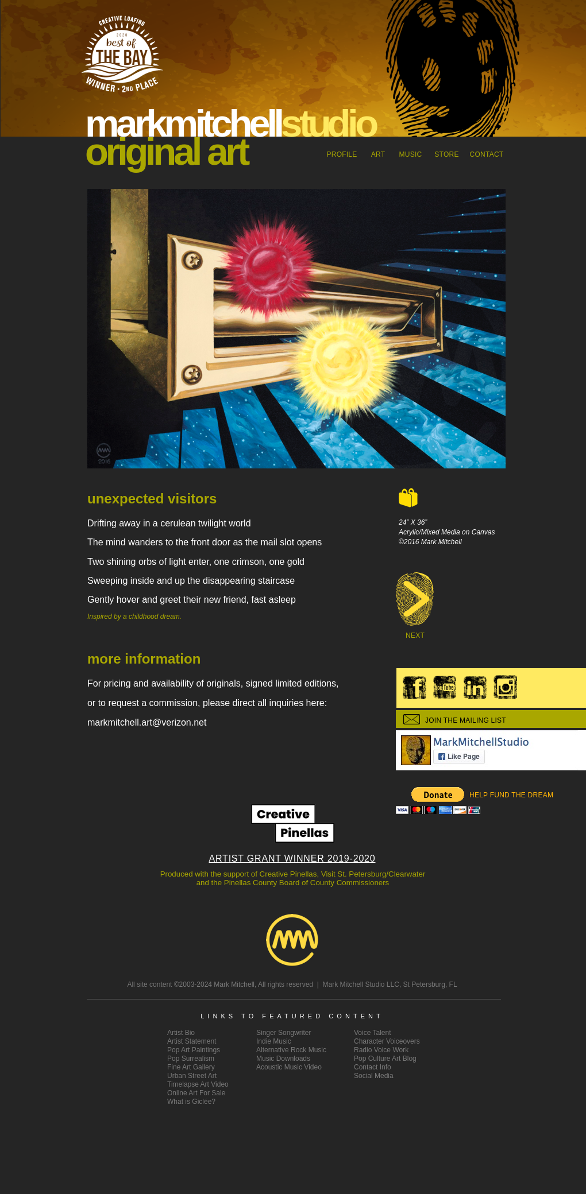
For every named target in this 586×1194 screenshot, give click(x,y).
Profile (341, 154)
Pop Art (193, 1050)
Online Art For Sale (196, 1093)
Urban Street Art (192, 1076)
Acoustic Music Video (289, 1067)
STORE (446, 154)
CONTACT (487, 154)
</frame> (438, 801)
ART (378, 154)
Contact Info (372, 1067)
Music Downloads (283, 1059)
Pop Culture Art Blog (385, 1059)
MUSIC (410, 154)
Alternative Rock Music (291, 1050)
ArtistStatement (191, 1041)
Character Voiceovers (387, 1041)
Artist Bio (181, 1033)
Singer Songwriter (283, 1033)
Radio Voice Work (381, 1050)
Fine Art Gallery (191, 1067)
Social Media (374, 1076)
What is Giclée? (191, 1102)
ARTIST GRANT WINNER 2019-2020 (292, 858)
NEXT (415, 635)
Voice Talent (372, 1033)
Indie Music (273, 1041)
